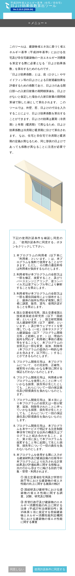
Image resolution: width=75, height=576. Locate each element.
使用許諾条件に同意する (49, 569)
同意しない (17, 569)
